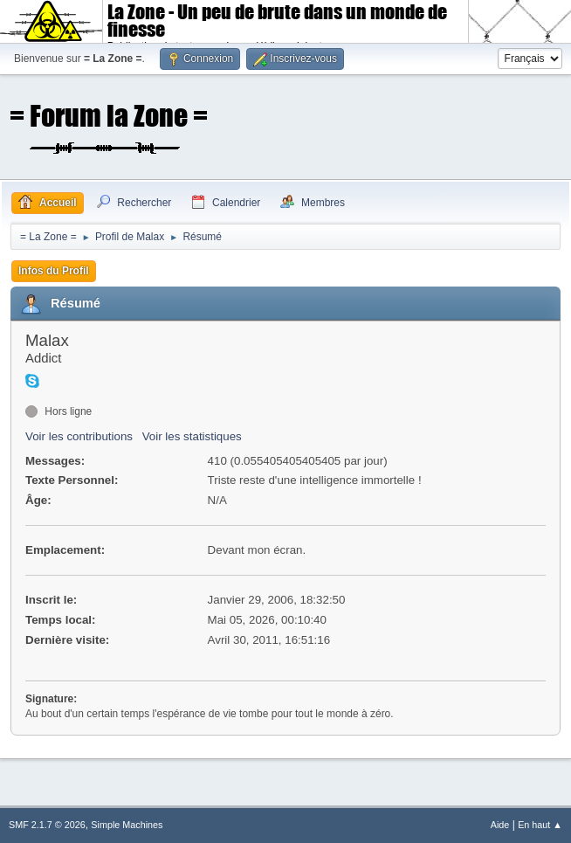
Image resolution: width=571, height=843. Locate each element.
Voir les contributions (79, 436)
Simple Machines (126, 824)
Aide (500, 824)
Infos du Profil (53, 271)
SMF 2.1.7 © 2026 (47, 824)
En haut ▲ (540, 824)
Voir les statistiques (192, 436)
